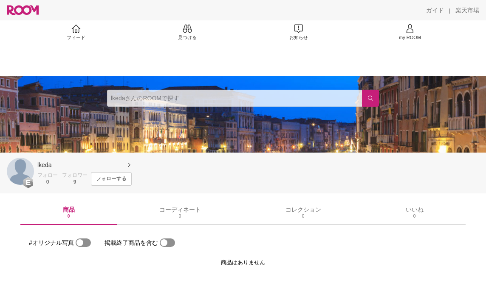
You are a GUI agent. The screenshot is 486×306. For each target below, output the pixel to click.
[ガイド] (435, 10)
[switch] (83, 242)
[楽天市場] (467, 10)
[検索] (370, 98)
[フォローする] (111, 179)
